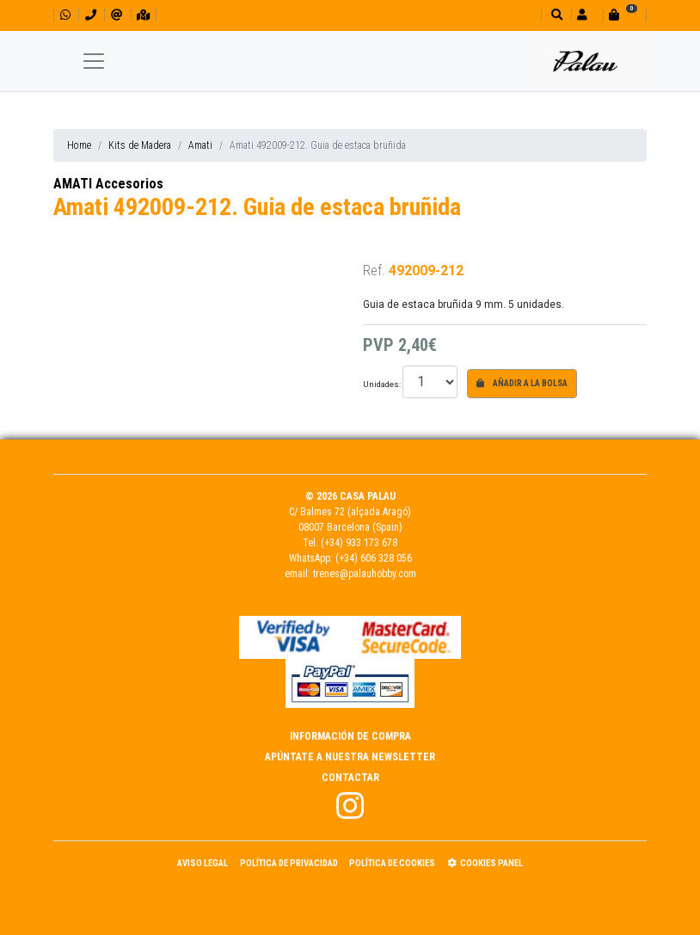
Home (79, 145)
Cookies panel (485, 863)
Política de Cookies (392, 863)
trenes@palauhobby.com (364, 574)
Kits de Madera (139, 145)
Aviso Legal (202, 863)
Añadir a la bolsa (522, 383)
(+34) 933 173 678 (359, 543)
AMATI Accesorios (108, 183)
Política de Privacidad (289, 863)
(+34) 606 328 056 (373, 558)
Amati (200, 145)
